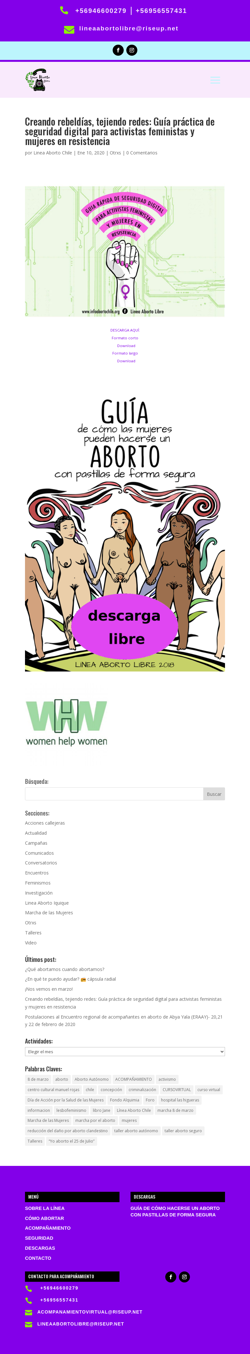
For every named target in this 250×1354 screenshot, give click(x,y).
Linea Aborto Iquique (47, 903)
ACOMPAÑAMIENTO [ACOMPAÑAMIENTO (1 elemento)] (133, 1079)
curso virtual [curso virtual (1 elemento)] (208, 1089)
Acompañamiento (47, 1228)
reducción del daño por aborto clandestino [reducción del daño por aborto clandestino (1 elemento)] (68, 1131)
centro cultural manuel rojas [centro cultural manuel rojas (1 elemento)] (53, 1089)
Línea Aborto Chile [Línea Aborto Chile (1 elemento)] (134, 1110)
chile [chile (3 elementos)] (90, 1089)
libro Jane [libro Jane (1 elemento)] (101, 1110)
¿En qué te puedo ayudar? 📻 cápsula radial (70, 979)
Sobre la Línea (45, 1208)
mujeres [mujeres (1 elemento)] (129, 1120)
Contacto (38, 1258)
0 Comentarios (141, 153)
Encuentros (37, 873)
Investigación (39, 893)
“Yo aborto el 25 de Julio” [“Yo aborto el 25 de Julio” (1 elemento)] (71, 1141)
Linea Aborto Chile (52, 153)
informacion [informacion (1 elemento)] (39, 1110)
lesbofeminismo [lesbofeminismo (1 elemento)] (71, 1110)
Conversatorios (41, 863)
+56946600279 (101, 10)
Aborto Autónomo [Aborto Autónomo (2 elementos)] (92, 1079)
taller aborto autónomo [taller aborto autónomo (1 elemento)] (136, 1131)
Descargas (40, 1248)
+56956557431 (161, 10)
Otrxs (115, 153)
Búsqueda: (36, 781)
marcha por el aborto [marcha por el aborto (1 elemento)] (95, 1120)
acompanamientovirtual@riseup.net (90, 1312)
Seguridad (39, 1238)
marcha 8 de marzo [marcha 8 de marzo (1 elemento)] (175, 1110)
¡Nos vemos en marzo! (49, 989)
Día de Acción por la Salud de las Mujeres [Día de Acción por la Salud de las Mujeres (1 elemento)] (66, 1100)
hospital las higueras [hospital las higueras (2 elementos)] (180, 1100)
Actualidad (36, 833)
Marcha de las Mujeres (49, 912)
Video (31, 943)
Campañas (36, 843)
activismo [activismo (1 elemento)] (167, 1079)
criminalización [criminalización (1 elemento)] (142, 1089)
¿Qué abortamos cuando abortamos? (64, 969)
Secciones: (37, 813)
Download (126, 345)
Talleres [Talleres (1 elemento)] (35, 1141)
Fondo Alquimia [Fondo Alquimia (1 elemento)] (124, 1100)
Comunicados (39, 853)
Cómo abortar (44, 1218)
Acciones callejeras (45, 823)
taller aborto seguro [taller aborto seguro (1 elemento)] (183, 1131)
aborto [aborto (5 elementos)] (61, 1079)
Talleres (33, 933)
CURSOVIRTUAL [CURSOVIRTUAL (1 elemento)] (177, 1089)
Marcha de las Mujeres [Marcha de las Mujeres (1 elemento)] (48, 1120)
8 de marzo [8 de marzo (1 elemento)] (38, 1079)
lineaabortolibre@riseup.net (129, 28)
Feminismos (38, 883)
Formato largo (125, 353)
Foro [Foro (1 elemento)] (150, 1100)
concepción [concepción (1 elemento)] (111, 1089)
